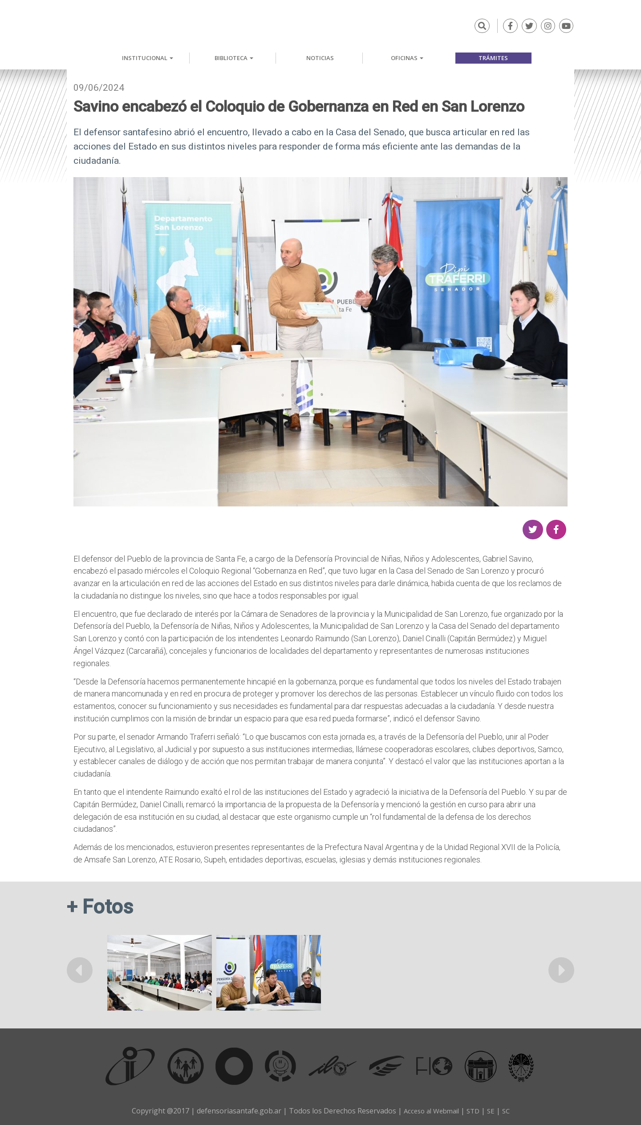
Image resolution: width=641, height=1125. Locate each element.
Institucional (147, 57)
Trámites (493, 57)
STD (475, 1110)
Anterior (80, 969)
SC (509, 1110)
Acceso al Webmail (429, 1110)
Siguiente (561, 969)
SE (494, 1110)
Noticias (320, 57)
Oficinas (407, 57)
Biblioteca (234, 57)
